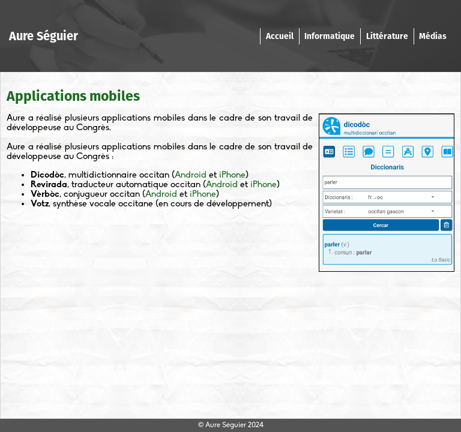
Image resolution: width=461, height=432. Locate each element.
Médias (433, 36)
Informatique (329, 36)
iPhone (232, 175)
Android (190, 175)
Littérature (387, 36)
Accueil (280, 36)
